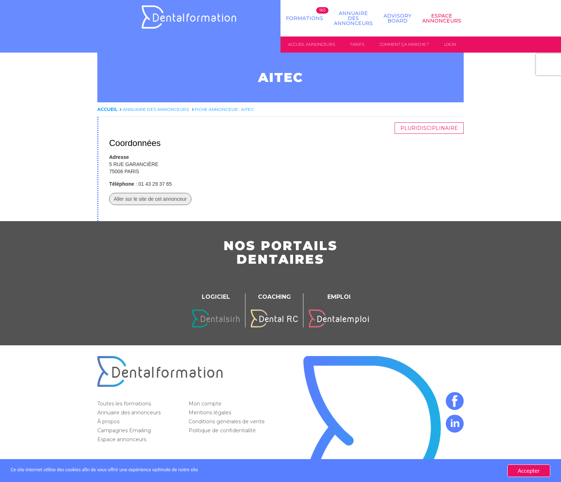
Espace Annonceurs (441, 18)
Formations (304, 18)
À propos (109, 422)
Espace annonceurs (122, 440)
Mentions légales (211, 413)
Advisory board (397, 18)
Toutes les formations (124, 404)
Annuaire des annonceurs (353, 18)
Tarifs (357, 44)
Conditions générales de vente (227, 422)
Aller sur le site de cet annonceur (150, 199)
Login (450, 44)
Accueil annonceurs (311, 44)
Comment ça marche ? (404, 44)
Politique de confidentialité (223, 431)
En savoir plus (252, 470)
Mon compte (206, 404)
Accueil (107, 109)
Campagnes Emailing (124, 431)
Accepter (529, 470)
